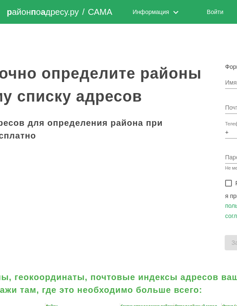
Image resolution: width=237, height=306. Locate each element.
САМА (100, 12)
